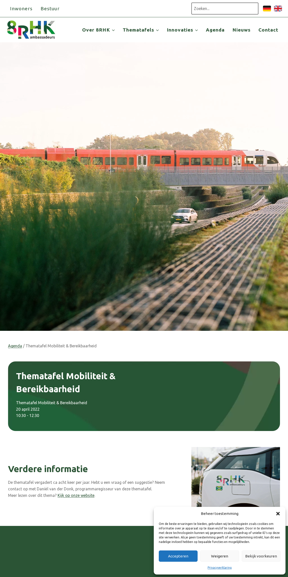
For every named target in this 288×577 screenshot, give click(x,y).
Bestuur (50, 8)
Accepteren (178, 556)
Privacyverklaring (220, 567)
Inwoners (21, 8)
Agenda (215, 30)
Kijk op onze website (76, 495)
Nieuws (241, 30)
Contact (268, 30)
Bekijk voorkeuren (261, 556)
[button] (277, 513)
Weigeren (219, 556)
